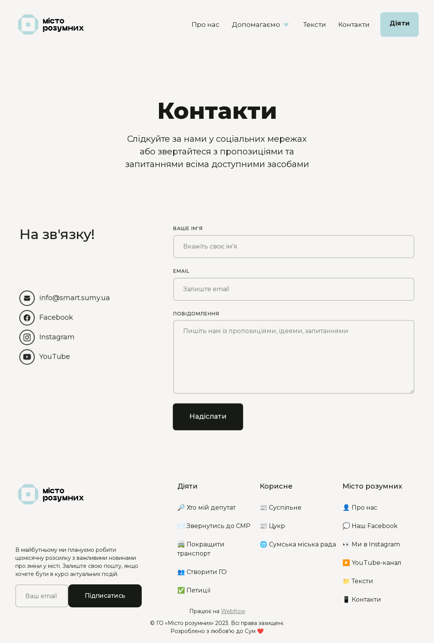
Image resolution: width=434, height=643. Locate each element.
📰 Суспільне (280, 507)
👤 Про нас (359, 507)
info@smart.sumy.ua (74, 297)
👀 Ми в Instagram (371, 544)
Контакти (354, 24)
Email (181, 270)
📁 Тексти (357, 581)
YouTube (54, 356)
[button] (261, 24)
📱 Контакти (361, 599)
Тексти (314, 24)
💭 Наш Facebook (370, 526)
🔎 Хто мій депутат (206, 507)
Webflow (233, 611)
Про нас (205, 24)
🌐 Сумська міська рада (298, 544)
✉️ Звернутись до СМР (214, 526)
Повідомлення (196, 313)
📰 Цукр (272, 526)
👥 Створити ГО (202, 572)
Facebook (56, 317)
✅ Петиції (193, 590)
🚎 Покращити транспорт (200, 549)
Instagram (57, 337)
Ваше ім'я (188, 227)
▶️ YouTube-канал (371, 562)
